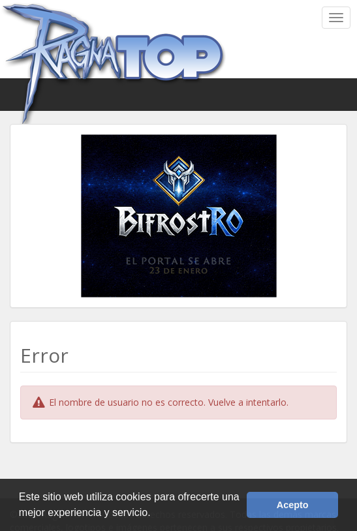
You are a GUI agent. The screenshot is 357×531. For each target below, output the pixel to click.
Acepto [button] (293, 505)
